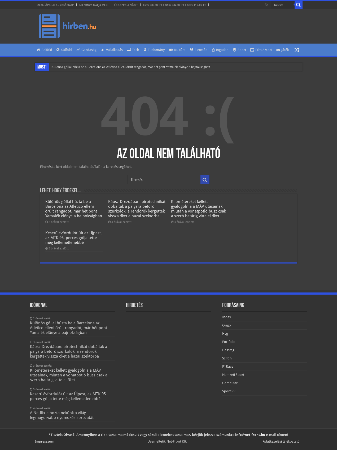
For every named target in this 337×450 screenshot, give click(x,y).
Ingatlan (220, 50)
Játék (282, 50)
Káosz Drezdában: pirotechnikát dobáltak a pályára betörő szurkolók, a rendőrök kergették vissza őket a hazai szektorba (136, 208)
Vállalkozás (112, 50)
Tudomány (154, 50)
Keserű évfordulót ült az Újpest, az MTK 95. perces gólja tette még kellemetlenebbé (73, 238)
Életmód (199, 50)
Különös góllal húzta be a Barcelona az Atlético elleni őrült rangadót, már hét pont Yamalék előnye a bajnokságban (130, 67)
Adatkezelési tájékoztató (281, 441)
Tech (133, 50)
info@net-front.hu (250, 435)
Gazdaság (86, 50)
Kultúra (177, 50)
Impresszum (44, 441)
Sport (239, 50)
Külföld (64, 50)
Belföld (44, 50)
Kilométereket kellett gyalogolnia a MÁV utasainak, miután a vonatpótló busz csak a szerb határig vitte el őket (198, 208)
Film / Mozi (261, 50)
